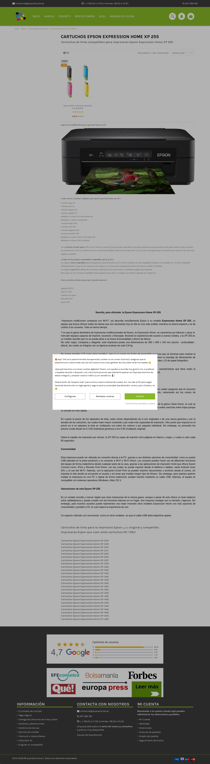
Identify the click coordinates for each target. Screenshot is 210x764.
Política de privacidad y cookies (140, 403)
